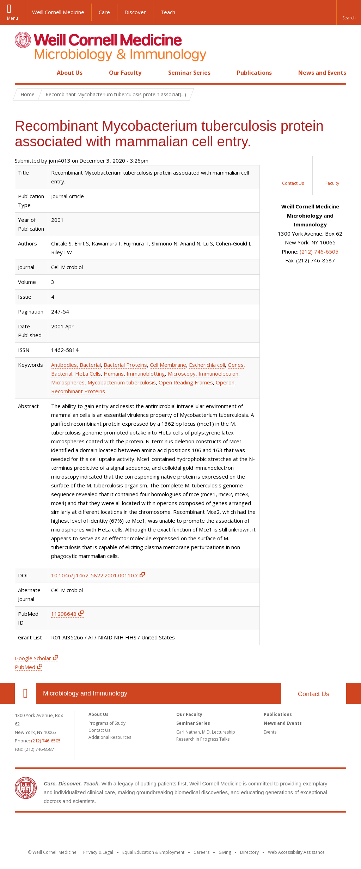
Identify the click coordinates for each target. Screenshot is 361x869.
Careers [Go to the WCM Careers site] (201, 852)
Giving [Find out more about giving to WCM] (225, 852)
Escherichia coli (207, 364)
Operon (225, 382)
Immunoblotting (146, 373)
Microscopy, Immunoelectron (203, 373)
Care (104, 12)
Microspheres (68, 382)
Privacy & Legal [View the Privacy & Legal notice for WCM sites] (98, 852)
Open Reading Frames (186, 382)
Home (22, 72)
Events (270, 732)
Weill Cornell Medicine (58, 12)
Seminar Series (189, 73)
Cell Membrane (168, 364)
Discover (135, 12)
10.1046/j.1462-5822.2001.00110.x (94, 575)
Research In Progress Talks (203, 739)
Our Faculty (125, 73)
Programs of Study (107, 723)
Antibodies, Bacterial (76, 364)
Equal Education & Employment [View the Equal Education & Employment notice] (153, 852)
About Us (69, 73)
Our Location (25, 693)
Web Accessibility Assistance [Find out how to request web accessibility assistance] (296, 852)
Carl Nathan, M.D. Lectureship (205, 732)
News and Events (322, 73)
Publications (254, 73)
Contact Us (313, 694)
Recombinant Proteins (78, 391)
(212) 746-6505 (319, 251)
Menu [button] (12, 18)
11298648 (64, 613)
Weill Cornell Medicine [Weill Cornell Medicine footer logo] (180, 826)
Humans (114, 373)
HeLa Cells (88, 373)
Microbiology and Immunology (85, 693)
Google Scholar (33, 658)
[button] (348, 12)
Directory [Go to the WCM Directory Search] (249, 852)
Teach (167, 12)
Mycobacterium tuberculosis (121, 382)
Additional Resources (109, 737)
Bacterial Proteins (125, 364)
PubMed (25, 666)
